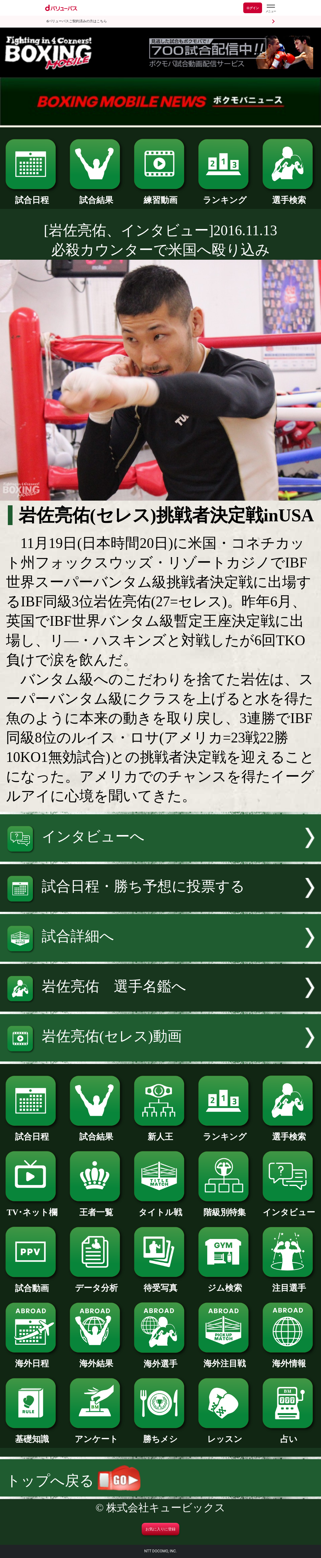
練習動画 (160, 196)
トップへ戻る (73, 1481)
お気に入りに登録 (160, 1529)
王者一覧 (96, 1208)
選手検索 (289, 196)
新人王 (160, 1132)
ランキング (225, 196)
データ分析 (96, 1284)
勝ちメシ (160, 1435)
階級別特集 (225, 1208)
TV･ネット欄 (32, 1208)
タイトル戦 (160, 1208)
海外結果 (96, 1359)
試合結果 (96, 196)
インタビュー (289, 1208)
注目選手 (289, 1284)
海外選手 (160, 1360)
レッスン (225, 1435)
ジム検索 (225, 1284)
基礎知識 (32, 1435)
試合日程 (32, 196)
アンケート (96, 1435)
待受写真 (160, 1284)
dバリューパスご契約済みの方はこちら (76, 21)
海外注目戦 (225, 1359)
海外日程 (32, 1359)
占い (289, 1435)
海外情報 (289, 1359)
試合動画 (32, 1284)
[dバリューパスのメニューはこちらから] (270, 9)
